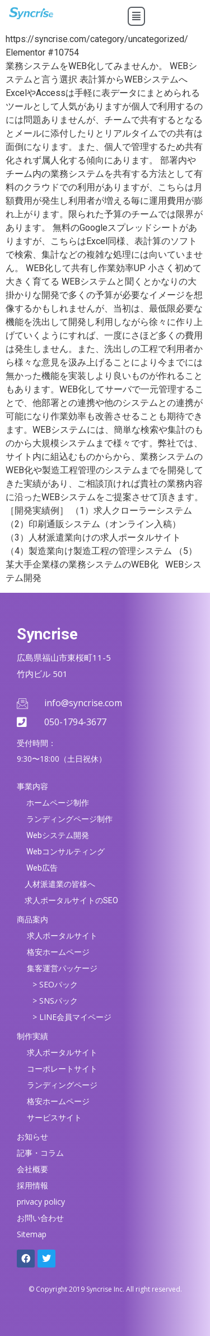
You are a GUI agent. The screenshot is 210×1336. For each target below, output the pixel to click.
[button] (136, 16)
